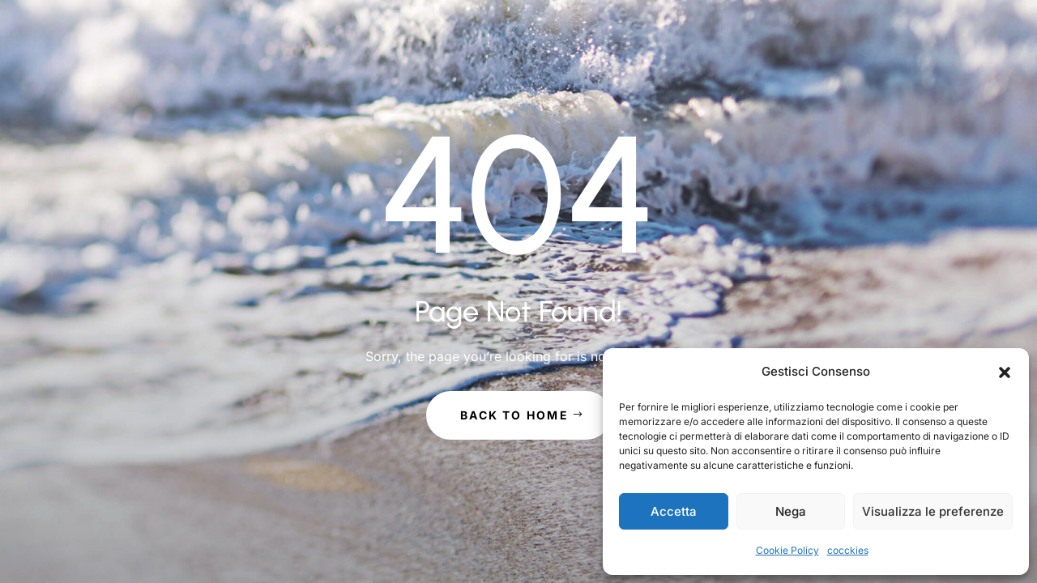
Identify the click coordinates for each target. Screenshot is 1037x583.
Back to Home (514, 415)
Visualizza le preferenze (933, 511)
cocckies (847, 550)
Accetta (674, 511)
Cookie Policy (787, 550)
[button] (1004, 372)
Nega (790, 511)
